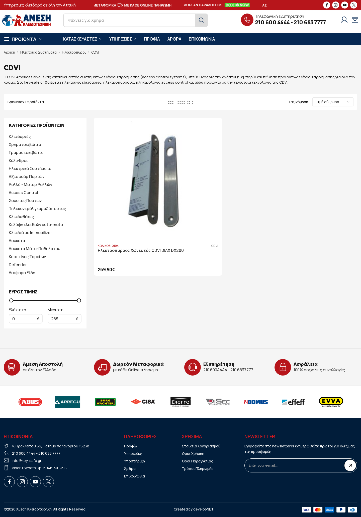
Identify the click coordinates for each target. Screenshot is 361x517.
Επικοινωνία (134, 476)
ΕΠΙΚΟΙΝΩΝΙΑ (202, 39)
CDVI (95, 52)
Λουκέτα (17, 240)
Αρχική (9, 52)
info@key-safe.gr (26, 460)
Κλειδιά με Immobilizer (30, 232)
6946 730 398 (55, 467)
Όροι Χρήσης (193, 453)
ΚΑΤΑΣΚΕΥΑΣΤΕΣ (82, 39)
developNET (203, 509)
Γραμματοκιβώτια (26, 152)
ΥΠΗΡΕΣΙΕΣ (122, 39)
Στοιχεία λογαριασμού (201, 446)
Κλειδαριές (20, 136)
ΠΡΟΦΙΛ (152, 39)
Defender (18, 264)
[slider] (11, 300)
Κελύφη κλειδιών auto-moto (36, 224)
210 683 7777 (310, 22)
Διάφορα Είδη (22, 272)
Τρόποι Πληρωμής (197, 468)
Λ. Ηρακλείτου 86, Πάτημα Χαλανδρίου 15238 (50, 446)
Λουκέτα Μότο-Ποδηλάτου (34, 248)
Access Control (23, 192)
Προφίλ (130, 446)
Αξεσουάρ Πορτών (26, 176)
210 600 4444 (272, 22)
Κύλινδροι (18, 160)
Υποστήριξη (134, 461)
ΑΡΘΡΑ (174, 39)
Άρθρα (130, 468)
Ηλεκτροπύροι (74, 52)
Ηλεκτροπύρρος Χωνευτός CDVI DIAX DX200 (134, 208)
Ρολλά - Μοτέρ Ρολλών (30, 184)
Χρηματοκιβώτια (25, 144)
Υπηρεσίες (133, 453)
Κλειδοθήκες (21, 216)
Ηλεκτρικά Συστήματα (38, 52)
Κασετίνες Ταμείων (27, 256)
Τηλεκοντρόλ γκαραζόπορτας (37, 208)
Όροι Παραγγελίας (197, 461)
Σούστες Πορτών (25, 200)
